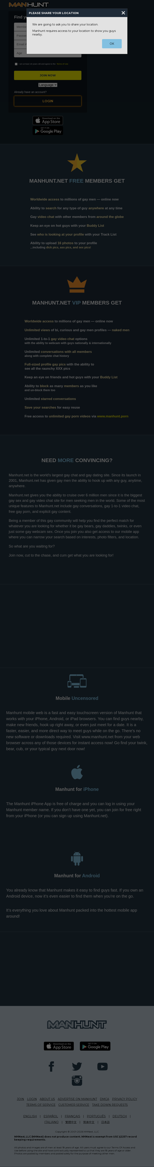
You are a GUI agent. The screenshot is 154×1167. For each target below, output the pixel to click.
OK (112, 44)
